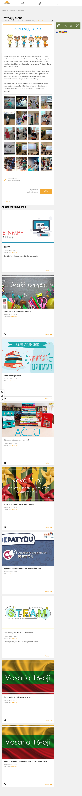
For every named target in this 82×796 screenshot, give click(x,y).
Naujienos (12, 10)
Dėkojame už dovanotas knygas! (16, 440)
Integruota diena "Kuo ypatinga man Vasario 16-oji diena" (25, 761)
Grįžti (8, 202)
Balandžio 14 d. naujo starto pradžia (17, 311)
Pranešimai (21, 10)
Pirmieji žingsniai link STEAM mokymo (18, 633)
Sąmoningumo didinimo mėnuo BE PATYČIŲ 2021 (22, 568)
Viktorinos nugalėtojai (12, 376)
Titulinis (4, 10)
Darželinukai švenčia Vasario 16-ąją (17, 697)
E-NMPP (7, 247)
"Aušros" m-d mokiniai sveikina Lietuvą (19, 504)
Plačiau (47, 270)
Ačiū (46, 191)
